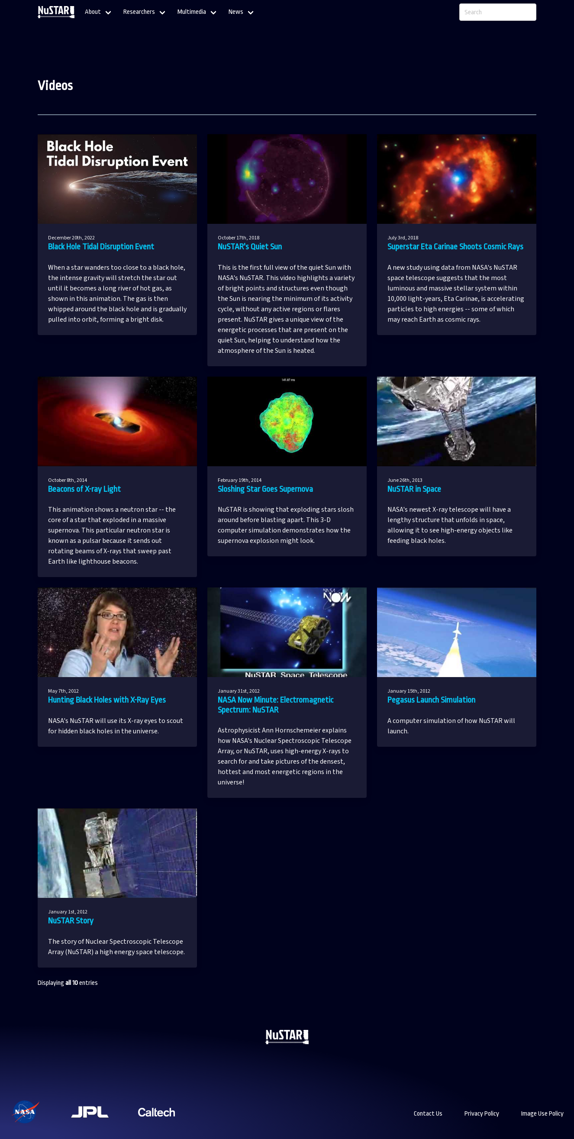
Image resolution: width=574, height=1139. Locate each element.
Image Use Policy (542, 1113)
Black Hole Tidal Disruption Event (101, 247)
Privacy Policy (481, 1113)
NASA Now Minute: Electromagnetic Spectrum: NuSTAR (275, 705)
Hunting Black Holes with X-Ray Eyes (107, 700)
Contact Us (428, 1113)
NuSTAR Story (71, 921)
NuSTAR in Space (414, 489)
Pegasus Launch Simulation (431, 700)
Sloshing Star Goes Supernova (265, 489)
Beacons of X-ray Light (84, 489)
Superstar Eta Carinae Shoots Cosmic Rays (455, 247)
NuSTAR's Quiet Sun (250, 247)
